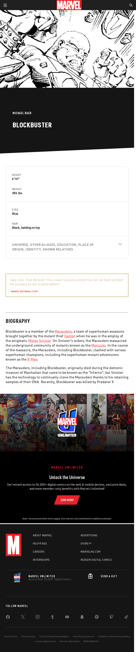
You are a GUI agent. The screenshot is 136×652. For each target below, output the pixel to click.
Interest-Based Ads (69, 641)
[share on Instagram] (37, 618)
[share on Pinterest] (97, 618)
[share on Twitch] (112, 618)
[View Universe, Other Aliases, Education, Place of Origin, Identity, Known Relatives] (67, 247)
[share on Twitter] (23, 618)
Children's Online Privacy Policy (114, 636)
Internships (41, 559)
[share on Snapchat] (82, 618)
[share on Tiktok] (126, 618)
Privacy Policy (28, 636)
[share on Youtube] (67, 618)
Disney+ (86, 543)
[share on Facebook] (8, 618)
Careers (39, 551)
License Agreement (45, 641)
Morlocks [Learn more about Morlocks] (98, 345)
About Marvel (42, 535)
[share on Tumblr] (52, 618)
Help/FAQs (40, 543)
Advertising (89, 535)
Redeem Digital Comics (96, 559)
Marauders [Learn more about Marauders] (63, 331)
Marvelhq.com (91, 551)
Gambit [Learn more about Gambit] (69, 336)
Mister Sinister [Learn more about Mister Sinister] (39, 340)
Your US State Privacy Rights (54, 636)
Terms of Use (10, 636)
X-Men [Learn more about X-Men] (32, 359)
